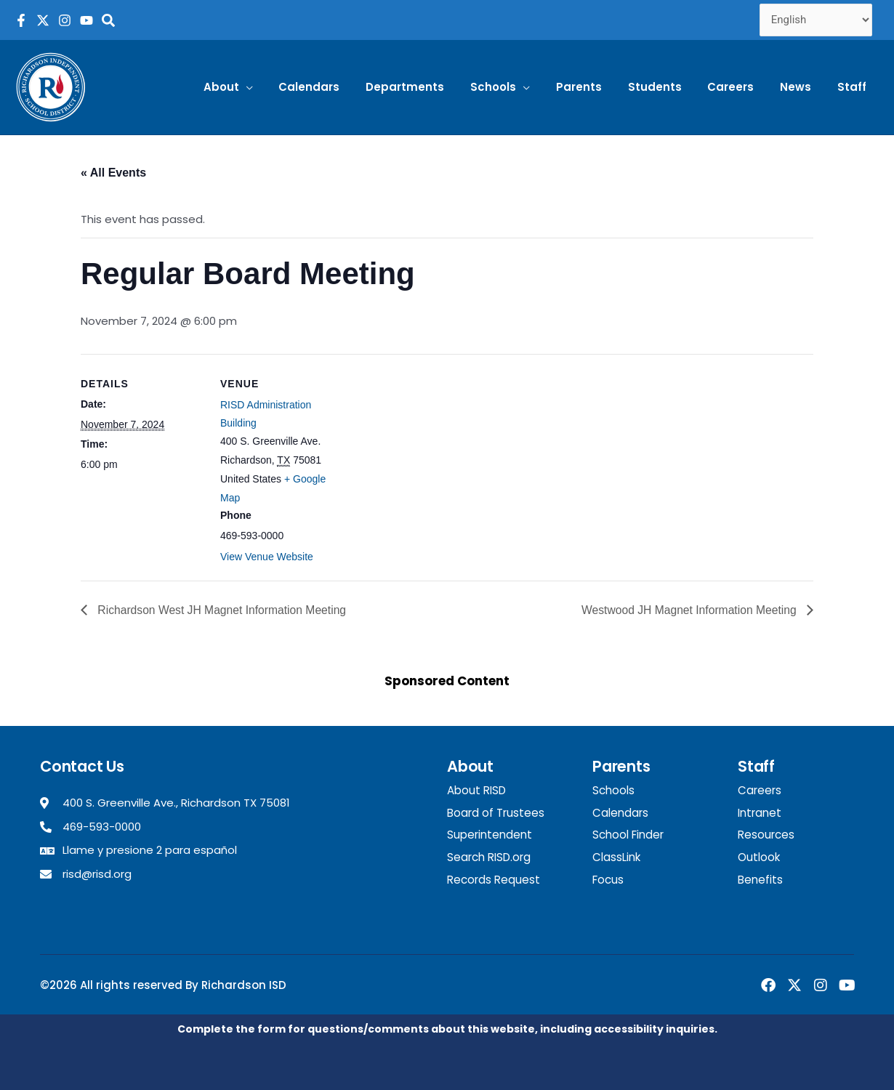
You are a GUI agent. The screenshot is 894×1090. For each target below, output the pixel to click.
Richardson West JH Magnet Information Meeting (223, 610)
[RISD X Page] (42, 20)
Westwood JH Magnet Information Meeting (688, 610)
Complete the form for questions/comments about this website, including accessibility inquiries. (447, 1028)
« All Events (113, 172)
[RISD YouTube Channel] (86, 20)
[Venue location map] (436, 454)
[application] (282, 87)
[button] (263, 87)
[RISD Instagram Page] (64, 20)
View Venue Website (266, 556)
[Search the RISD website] (108, 20)
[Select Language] (816, 20)
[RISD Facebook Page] (21, 20)
